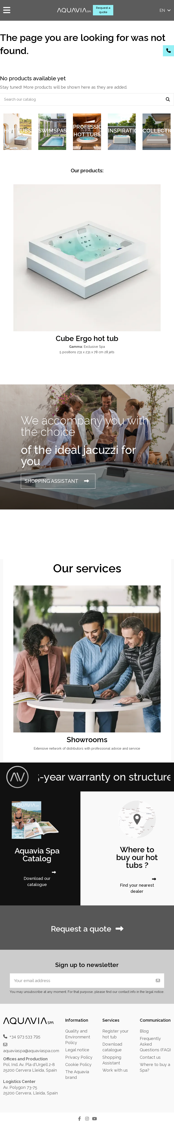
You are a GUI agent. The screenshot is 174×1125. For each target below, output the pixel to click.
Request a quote (103, 10)
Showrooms (87, 739)
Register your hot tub (115, 1034)
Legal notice (77, 1049)
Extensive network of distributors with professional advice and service (87, 748)
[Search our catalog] (168, 99)
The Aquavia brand (77, 1074)
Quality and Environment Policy (77, 1037)
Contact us (150, 1057)
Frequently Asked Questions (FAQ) (155, 1044)
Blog (144, 1031)
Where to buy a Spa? (155, 1067)
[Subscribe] (158, 980)
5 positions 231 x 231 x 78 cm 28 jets (87, 352)
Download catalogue (112, 1047)
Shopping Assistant (111, 1060)
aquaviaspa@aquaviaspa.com (31, 1050)
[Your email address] (81, 980)
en (166, 10)
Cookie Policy (78, 1064)
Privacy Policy (78, 1057)
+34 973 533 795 (25, 1036)
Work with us (115, 1070)
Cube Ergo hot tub (87, 338)
